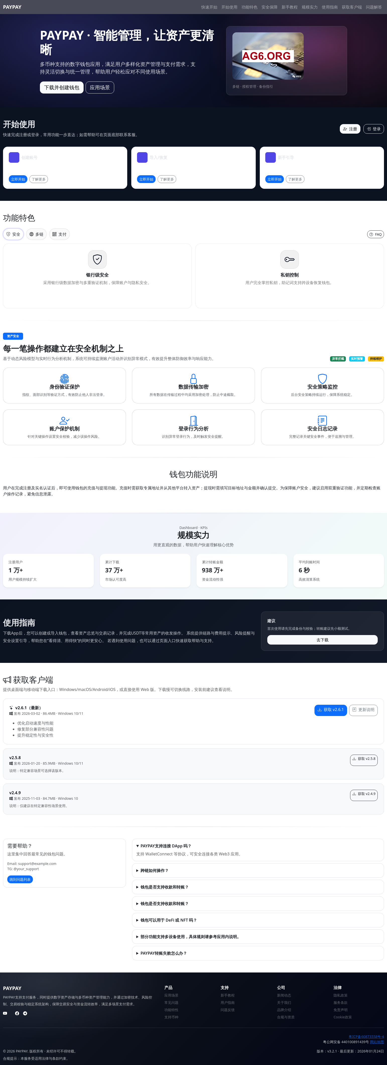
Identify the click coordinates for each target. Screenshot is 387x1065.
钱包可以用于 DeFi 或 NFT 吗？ (169, 920)
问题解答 (374, 7)
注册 (350, 129)
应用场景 (100, 87)
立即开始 (18, 179)
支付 (59, 234)
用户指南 (228, 1002)
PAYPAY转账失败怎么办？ (164, 953)
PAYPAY (12, 7)
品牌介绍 (284, 1009)
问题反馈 (228, 1009)
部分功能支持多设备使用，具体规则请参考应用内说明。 (191, 936)
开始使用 (229, 7)
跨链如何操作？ (155, 870)
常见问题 (171, 1002)
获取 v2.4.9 (363, 793)
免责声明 (341, 1009)
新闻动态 (284, 995)
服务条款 (341, 1002)
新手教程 (290, 7)
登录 (374, 129)
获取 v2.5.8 (363, 758)
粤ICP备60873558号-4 (366, 1036)
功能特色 (249, 7)
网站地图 (377, 1041)
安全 (13, 234)
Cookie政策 (343, 1017)
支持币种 (171, 1017)
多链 (36, 234)
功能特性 (171, 1009)
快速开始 (209, 7)
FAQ (375, 234)
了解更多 (39, 179)
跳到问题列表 (20, 879)
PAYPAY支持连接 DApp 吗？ (166, 846)
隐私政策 (341, 995)
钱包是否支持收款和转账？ (165, 887)
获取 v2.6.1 (331, 709)
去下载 (322, 640)
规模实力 (310, 7)
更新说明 (363, 709)
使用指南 (330, 7)
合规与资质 (286, 1017)
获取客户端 (352, 7)
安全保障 (270, 7)
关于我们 (284, 1002)
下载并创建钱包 (61, 87)
